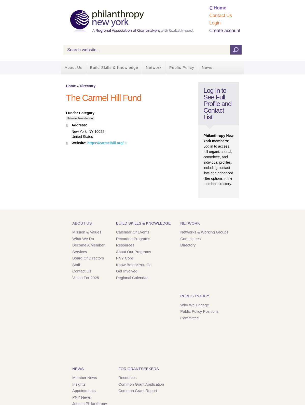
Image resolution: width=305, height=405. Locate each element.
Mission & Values (86, 232)
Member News (84, 377)
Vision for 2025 (85, 278)
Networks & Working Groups (204, 232)
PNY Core (124, 258)
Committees (190, 239)
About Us (73, 67)
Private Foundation (80, 118)
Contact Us (220, 15)
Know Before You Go (133, 265)
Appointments (84, 390)
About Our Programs (133, 252)
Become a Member (88, 245)
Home (220, 7)
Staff (76, 265)
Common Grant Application (141, 384)
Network (154, 67)
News (207, 67)
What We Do (83, 239)
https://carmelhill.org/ (105, 143)
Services (79, 252)
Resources (125, 245)
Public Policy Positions (199, 311)
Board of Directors (88, 258)
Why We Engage (194, 305)
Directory (87, 86)
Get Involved (126, 271)
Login (214, 22)
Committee (189, 318)
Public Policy (181, 67)
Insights (79, 384)
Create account (224, 30)
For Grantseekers (138, 369)
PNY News (81, 397)
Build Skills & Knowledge (114, 67)
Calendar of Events (132, 232)
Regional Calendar (132, 278)
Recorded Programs (133, 239)
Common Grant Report (137, 390)
